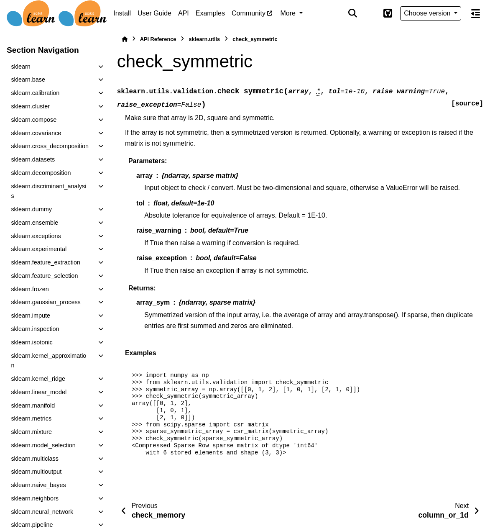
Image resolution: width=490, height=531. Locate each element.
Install (122, 13)
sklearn (20, 66)
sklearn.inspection (35, 329)
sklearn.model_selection (43, 445)
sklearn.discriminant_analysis (48, 191)
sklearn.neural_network (42, 511)
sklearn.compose (33, 119)
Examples (210, 13)
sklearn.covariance (36, 133)
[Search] (353, 13)
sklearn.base (28, 79)
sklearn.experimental (38, 249)
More (289, 13)
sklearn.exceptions (36, 236)
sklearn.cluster (30, 106)
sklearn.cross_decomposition (50, 146)
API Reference (158, 39)
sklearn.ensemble (34, 222)
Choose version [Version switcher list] (428, 13)
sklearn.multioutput (36, 471)
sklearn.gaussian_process (45, 302)
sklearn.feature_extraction (45, 262)
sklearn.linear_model (38, 392)
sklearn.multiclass (35, 458)
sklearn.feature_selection (44, 275)
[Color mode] (370, 13)
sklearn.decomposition (41, 172)
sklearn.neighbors (35, 498)
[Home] (125, 39)
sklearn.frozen (29, 289)
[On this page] (475, 13)
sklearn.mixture (31, 431)
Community (248, 13)
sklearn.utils (204, 39)
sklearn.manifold (33, 405)
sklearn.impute (30, 315)
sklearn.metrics (31, 418)
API (183, 13)
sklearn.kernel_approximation (48, 360)
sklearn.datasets (33, 159)
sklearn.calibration (35, 93)
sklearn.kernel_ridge (38, 378)
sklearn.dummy (31, 209)
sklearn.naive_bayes (38, 485)
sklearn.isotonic (31, 342)
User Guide (154, 13)
